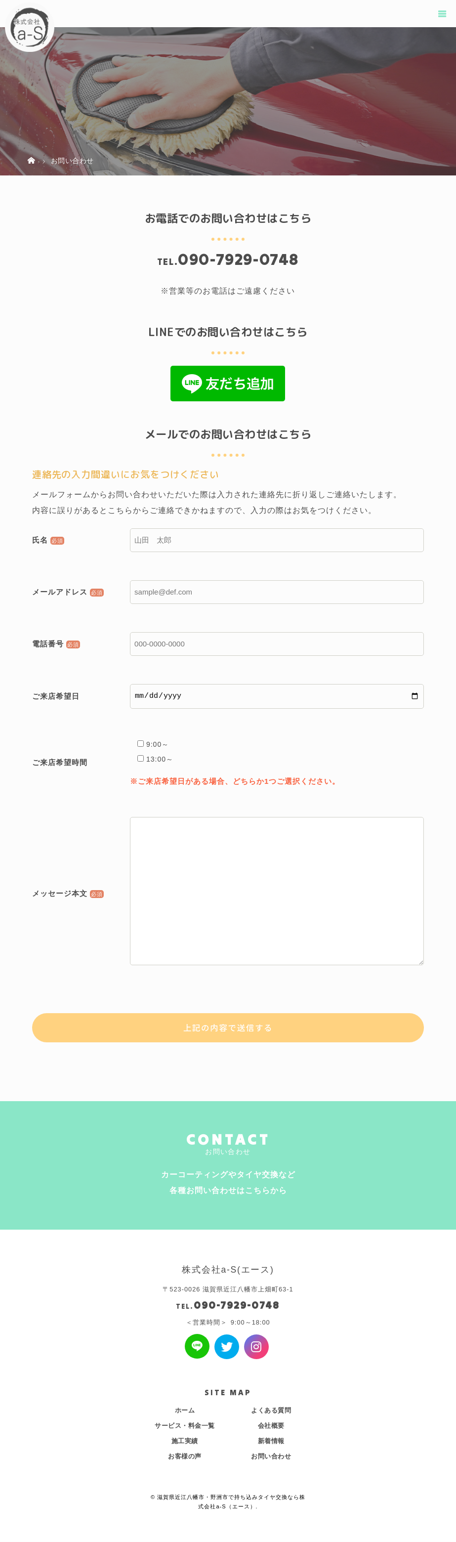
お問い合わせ (271, 1456)
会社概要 (271, 1426)
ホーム (185, 1410)
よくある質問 (271, 1410)
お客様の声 (185, 1456)
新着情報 (271, 1441)
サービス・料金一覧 (185, 1426)
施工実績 (184, 1441)
